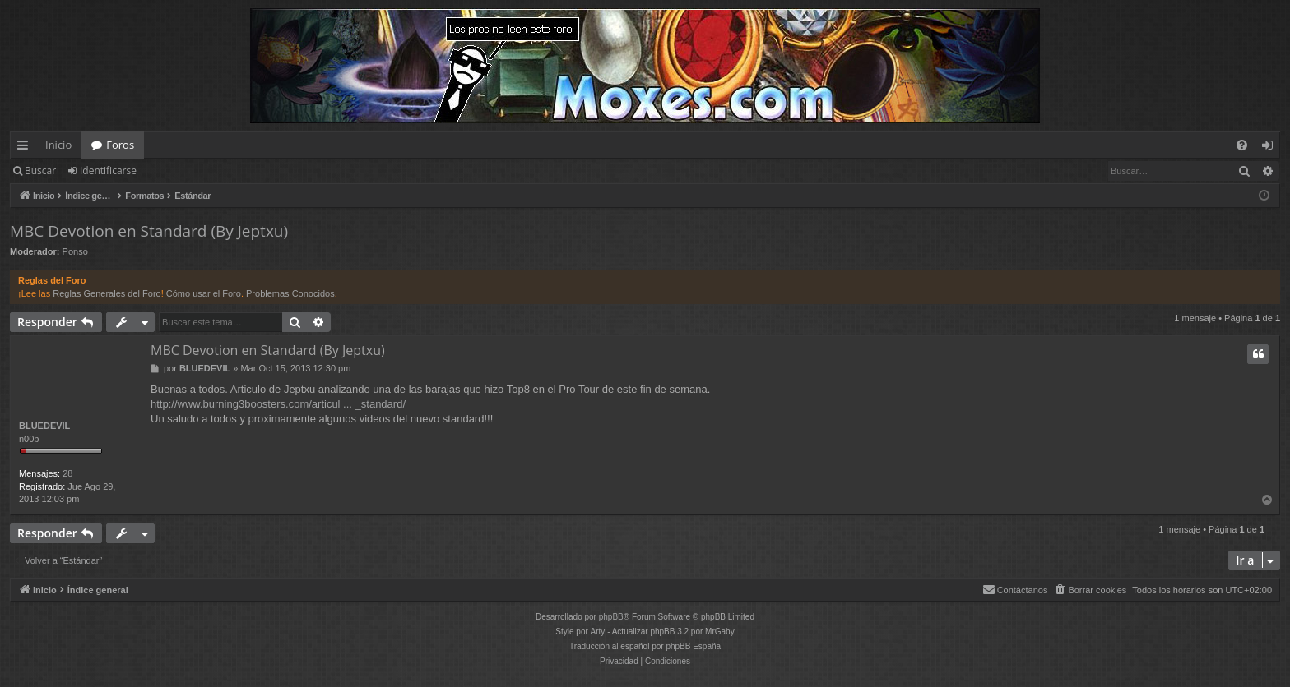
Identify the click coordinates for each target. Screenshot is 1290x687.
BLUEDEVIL (44, 426)
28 (67, 473)
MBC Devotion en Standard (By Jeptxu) (149, 231)
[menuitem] (1242, 145)
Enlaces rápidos (25, 148)
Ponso (75, 251)
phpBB (611, 616)
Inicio (58, 144)
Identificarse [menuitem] (1271, 148)
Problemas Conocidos (290, 293)
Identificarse (108, 171)
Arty (598, 631)
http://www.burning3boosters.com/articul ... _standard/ (278, 404)
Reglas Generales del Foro (106, 293)
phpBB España (693, 646)
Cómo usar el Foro (203, 293)
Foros (120, 144)
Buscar (40, 171)
